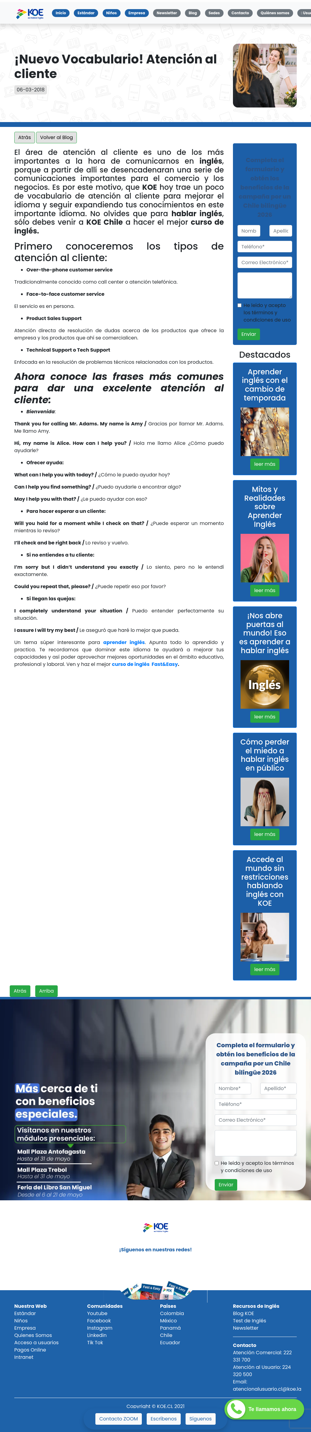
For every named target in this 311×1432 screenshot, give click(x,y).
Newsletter (167, 12)
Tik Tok (95, 1342)
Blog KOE (243, 1313)
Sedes (214, 12)
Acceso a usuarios (36, 1342)
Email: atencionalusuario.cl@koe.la (267, 1385)
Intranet (23, 1357)
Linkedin (97, 1335)
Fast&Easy (165, 664)
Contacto (240, 12)
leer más (264, 464)
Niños (111, 12)
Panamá (170, 1328)
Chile (166, 1335)
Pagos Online (30, 1349)
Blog (193, 12)
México (168, 1320)
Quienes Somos (33, 1335)
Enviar (248, 334)
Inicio (63, 12)
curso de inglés (131, 664)
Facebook (99, 1320)
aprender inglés (124, 642)
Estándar (85, 12)
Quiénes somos (275, 12)
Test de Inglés (249, 1320)
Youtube (97, 1313)
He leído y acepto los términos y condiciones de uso (267, 312)
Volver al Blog (56, 137)
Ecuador (170, 1342)
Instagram (99, 1328)
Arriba (46, 990)
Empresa (136, 12)
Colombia (172, 1313)
